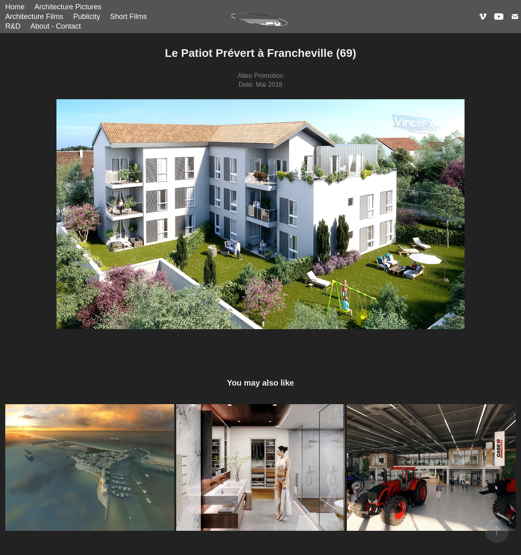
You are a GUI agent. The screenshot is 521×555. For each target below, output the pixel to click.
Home (15, 7)
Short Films (128, 17)
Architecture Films (34, 17)
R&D (13, 26)
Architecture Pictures (67, 7)
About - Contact (55, 26)
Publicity (86, 17)
